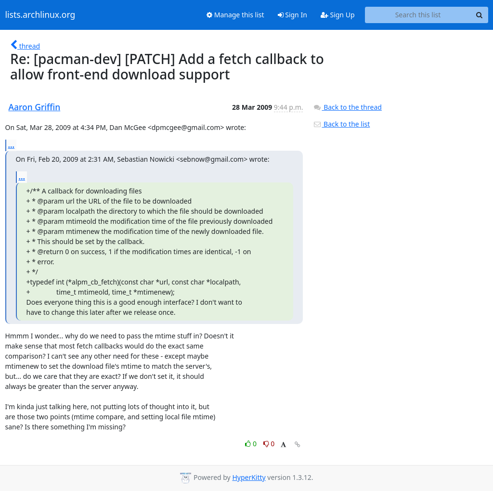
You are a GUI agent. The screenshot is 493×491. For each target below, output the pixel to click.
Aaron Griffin (35, 107)
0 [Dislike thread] (269, 443)
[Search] (479, 15)
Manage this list (235, 14)
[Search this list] (418, 15)
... (11, 145)
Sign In (292, 14)
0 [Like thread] (251, 443)
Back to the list (341, 124)
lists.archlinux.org (40, 15)
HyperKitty (248, 477)
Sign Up (338, 14)
